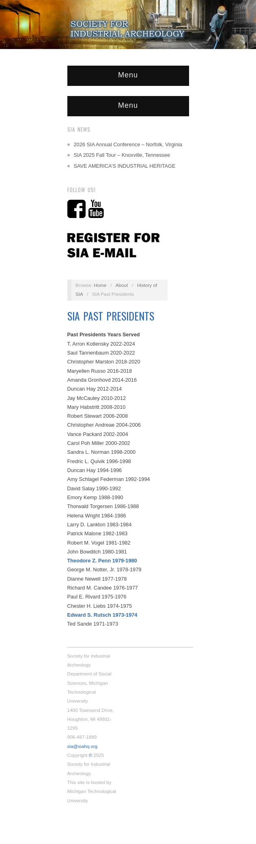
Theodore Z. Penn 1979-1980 (102, 561)
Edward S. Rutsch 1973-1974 (102, 615)
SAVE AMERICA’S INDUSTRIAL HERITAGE (125, 166)
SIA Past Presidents (110, 315)
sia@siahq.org (82, 746)
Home (100, 285)
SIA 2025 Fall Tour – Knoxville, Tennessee (122, 155)
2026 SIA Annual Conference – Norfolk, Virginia (128, 144)
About (122, 285)
